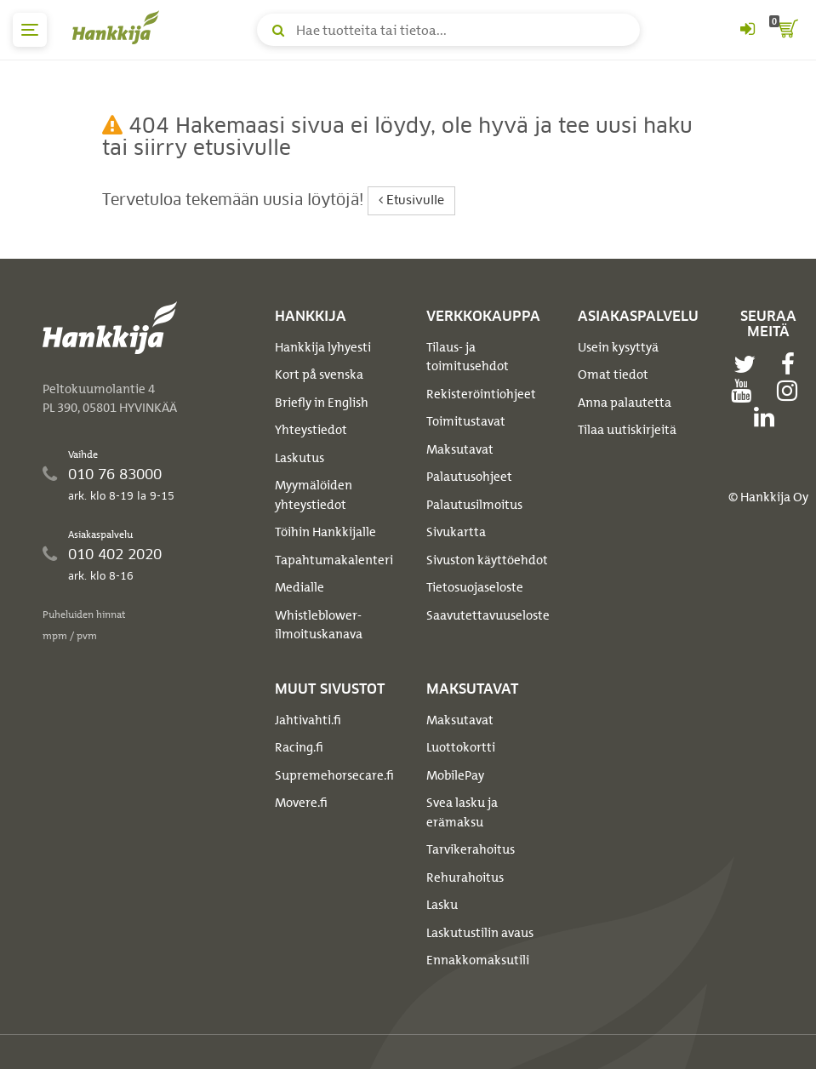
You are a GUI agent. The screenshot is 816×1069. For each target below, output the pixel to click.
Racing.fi (299, 747)
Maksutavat (460, 449)
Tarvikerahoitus (470, 849)
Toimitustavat (465, 421)
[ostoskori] (786, 30)
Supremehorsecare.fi (334, 775)
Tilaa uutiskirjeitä (627, 429)
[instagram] (791, 391)
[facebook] (792, 364)
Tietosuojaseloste (474, 587)
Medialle (299, 587)
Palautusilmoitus (474, 504)
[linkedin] (768, 417)
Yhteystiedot (311, 429)
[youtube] (745, 391)
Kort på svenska (319, 374)
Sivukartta (456, 531)
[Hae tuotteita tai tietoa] (448, 30)
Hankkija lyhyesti (323, 347)
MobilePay (455, 775)
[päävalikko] (30, 30)
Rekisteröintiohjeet (481, 394)
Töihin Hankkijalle (325, 531)
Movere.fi (301, 802)
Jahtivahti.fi (308, 720)
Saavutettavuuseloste (488, 615)
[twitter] (748, 364)
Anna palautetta (624, 402)
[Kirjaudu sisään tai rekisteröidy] (747, 30)
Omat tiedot (613, 374)
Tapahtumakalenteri (334, 560)
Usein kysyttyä (618, 347)
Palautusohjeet (469, 476)
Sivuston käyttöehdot (487, 560)
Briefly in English (321, 402)
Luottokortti (460, 747)
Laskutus (299, 457)
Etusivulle (411, 200)
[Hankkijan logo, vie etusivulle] (119, 27)
